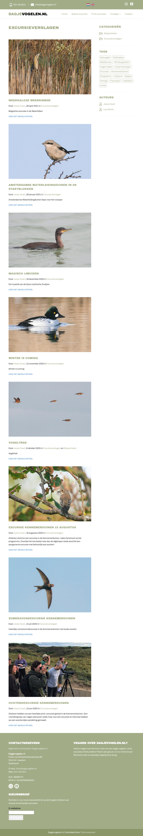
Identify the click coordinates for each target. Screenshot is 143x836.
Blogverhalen (70, 448)
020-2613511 (20, 772)
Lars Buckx (108, 109)
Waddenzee (106, 62)
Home (64, 14)
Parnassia (115, 81)
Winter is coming (23, 358)
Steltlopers (118, 57)
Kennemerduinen (119, 71)
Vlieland (118, 76)
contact (117, 752)
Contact (128, 14)
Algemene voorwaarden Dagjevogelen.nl (28, 748)
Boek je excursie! (79, 14)
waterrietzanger (122, 67)
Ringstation (105, 76)
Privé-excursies (98, 14)
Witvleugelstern (121, 62)
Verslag (103, 81)
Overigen (115, 14)
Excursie (104, 71)
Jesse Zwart (19, 106)
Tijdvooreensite (87, 832)
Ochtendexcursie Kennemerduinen (39, 702)
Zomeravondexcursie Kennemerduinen (42, 618)
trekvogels (105, 57)
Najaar (128, 76)
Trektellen (127, 81)
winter (103, 85)
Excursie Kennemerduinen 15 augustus (42, 527)
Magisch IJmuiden (24, 273)
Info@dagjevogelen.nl (26, 768)
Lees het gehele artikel (21, 116)
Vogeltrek (18, 442)
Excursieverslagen (50, 106)
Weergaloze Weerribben (29, 100)
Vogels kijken (106, 67)
